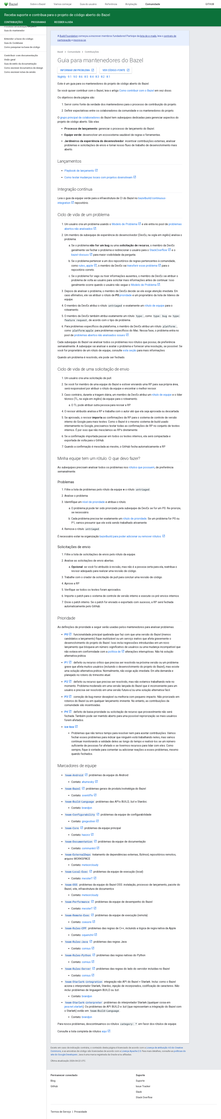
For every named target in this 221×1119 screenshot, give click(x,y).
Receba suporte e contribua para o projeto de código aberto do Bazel (57, 15)
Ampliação (131, 4)
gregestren (88, 821)
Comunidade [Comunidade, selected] (152, 4)
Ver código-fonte (116, 70)
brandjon (87, 807)
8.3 (97, 76)
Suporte (140, 1080)
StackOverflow (158, 250)
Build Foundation (69, 36)
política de (114, 651)
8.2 (103, 76)
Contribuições (92, 52)
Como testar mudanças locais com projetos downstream (98, 177)
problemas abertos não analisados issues (99, 335)
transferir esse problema (142, 265)
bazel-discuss (80, 254)
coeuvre (87, 922)
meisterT (87, 878)
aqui (104, 1031)
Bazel (60, 52)
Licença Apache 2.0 (131, 1051)
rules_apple (86, 265)
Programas (38, 22)
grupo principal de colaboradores (80, 117)
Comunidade (74, 52)
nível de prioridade (93, 502)
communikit (89, 848)
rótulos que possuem (142, 467)
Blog (53, 1080)
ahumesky (88, 782)
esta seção (130, 350)
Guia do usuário (88, 4)
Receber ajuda (63, 22)
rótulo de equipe (154, 305)
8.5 (86, 76)
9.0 (75, 76)
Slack (139, 1091)
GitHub (209, 4)
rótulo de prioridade (135, 518)
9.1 (69, 76)
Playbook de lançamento (79, 170)
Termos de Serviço (61, 1111)
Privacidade (80, 1111)
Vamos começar (63, 4)
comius (86, 948)
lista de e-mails (148, 36)
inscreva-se (79, 40)
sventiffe (87, 795)
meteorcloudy (90, 865)
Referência (111, 4)
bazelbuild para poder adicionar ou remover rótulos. (130, 536)
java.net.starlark (73, 1006)
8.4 (92, 76)
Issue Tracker (143, 1086)
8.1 (108, 76)
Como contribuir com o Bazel (136, 90)
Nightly (61, 76)
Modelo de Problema (124, 224)
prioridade (125, 295)
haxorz (86, 834)
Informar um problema (77, 70)
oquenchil (87, 935)
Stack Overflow (144, 1097)
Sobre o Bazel (37, 4)
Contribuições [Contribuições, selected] (13, 22)
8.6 (81, 76)
